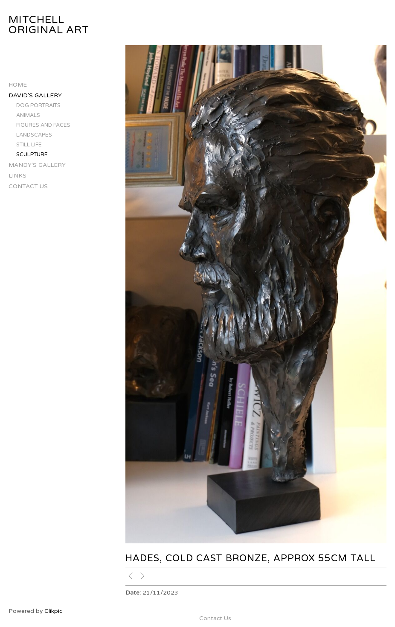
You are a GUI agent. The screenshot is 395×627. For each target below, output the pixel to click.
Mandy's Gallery (37, 165)
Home (18, 84)
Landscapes (34, 135)
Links (17, 175)
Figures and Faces (43, 125)
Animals (28, 115)
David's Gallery (35, 95)
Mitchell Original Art (49, 25)
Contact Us (28, 186)
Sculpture (32, 155)
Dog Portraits (38, 105)
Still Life (29, 145)
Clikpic (53, 611)
